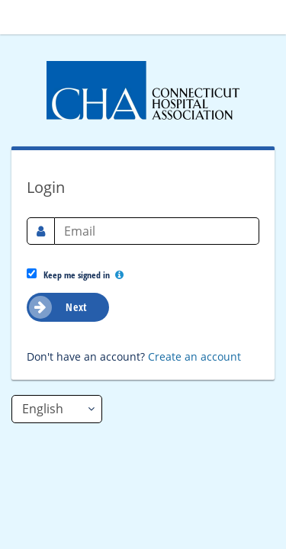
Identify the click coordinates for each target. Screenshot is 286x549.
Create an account (194, 356)
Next (58, 307)
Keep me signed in (75, 274)
